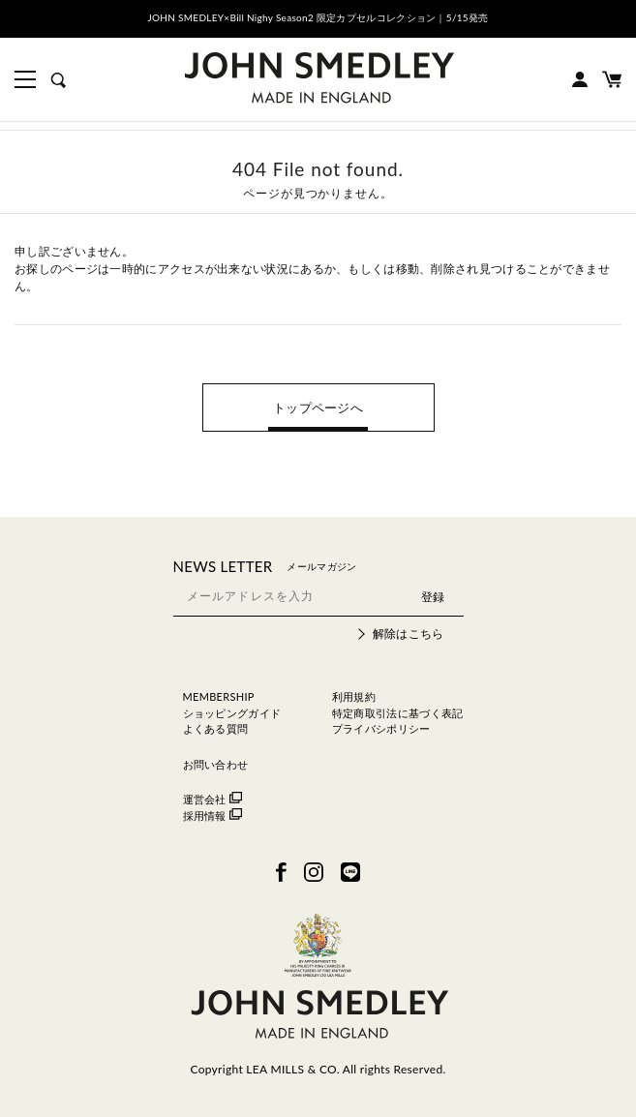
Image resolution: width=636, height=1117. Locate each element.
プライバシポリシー (381, 728)
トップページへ (318, 407)
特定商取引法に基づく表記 (398, 713)
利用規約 (354, 696)
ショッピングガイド (232, 713)
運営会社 (212, 799)
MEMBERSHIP (219, 696)
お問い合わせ (216, 764)
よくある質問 (216, 728)
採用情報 (212, 815)
